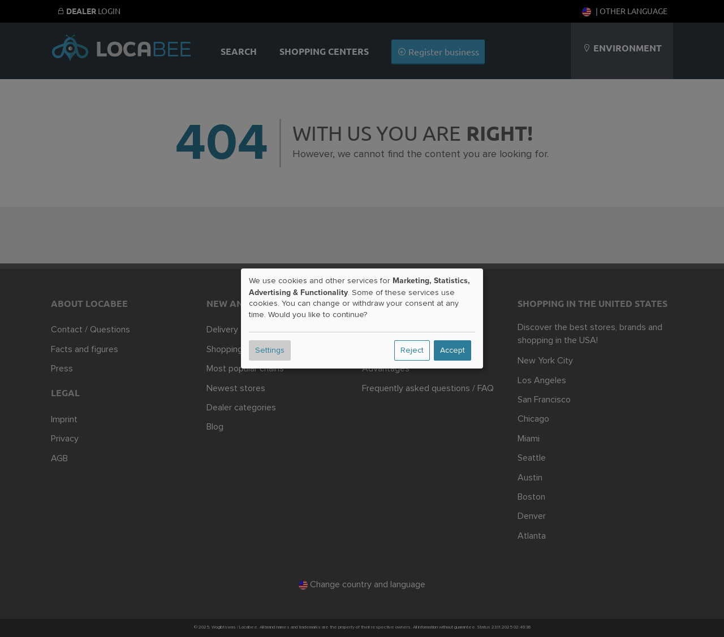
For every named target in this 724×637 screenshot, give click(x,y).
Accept (452, 350)
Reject (412, 350)
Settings (270, 350)
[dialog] (362, 318)
